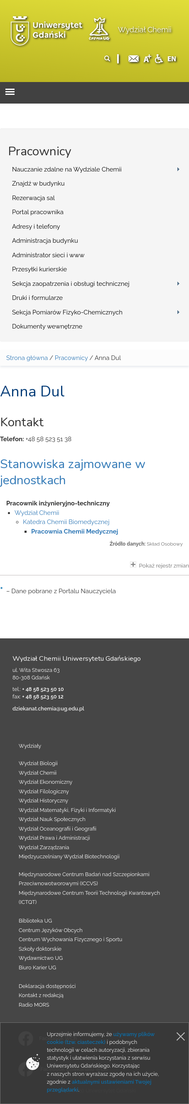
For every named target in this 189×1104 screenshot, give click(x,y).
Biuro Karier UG (37, 967)
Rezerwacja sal (33, 198)
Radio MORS (34, 1005)
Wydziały (30, 746)
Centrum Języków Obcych (51, 930)
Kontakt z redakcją (41, 995)
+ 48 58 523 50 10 (43, 689)
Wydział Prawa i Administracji (54, 838)
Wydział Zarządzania (44, 847)
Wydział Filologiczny (44, 791)
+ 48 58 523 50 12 (43, 696)
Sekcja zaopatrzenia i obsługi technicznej (71, 283)
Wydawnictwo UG (41, 958)
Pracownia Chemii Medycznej (74, 531)
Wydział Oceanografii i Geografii (57, 829)
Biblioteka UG (35, 921)
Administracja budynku (45, 240)
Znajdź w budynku (38, 183)
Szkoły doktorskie (40, 949)
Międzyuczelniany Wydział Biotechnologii (69, 856)
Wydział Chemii (145, 29)
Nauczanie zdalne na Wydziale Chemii (67, 169)
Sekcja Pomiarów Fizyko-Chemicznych (67, 312)
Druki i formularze (37, 298)
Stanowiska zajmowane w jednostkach (72, 472)
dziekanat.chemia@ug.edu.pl (48, 708)
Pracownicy (71, 358)
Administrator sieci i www (48, 255)
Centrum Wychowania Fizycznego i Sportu (70, 939)
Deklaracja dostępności (47, 986)
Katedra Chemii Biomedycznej (66, 522)
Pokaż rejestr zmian (159, 565)
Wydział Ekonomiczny (45, 782)
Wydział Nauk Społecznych (52, 819)
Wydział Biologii (38, 763)
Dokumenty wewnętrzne (47, 326)
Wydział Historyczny (43, 800)
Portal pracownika (38, 212)
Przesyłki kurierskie (39, 269)
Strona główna (27, 358)
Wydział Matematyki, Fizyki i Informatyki (67, 810)
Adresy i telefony (36, 226)
